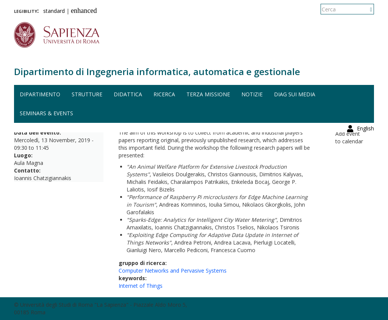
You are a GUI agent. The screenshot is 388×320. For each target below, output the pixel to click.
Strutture (87, 94)
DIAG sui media (294, 94)
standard (54, 10)
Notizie (252, 94)
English (365, 9)
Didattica (128, 94)
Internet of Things (141, 285)
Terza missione (208, 94)
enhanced (84, 10)
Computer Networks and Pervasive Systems (173, 270)
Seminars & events (46, 113)
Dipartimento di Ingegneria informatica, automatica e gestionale (157, 71)
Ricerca (164, 94)
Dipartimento (40, 94)
